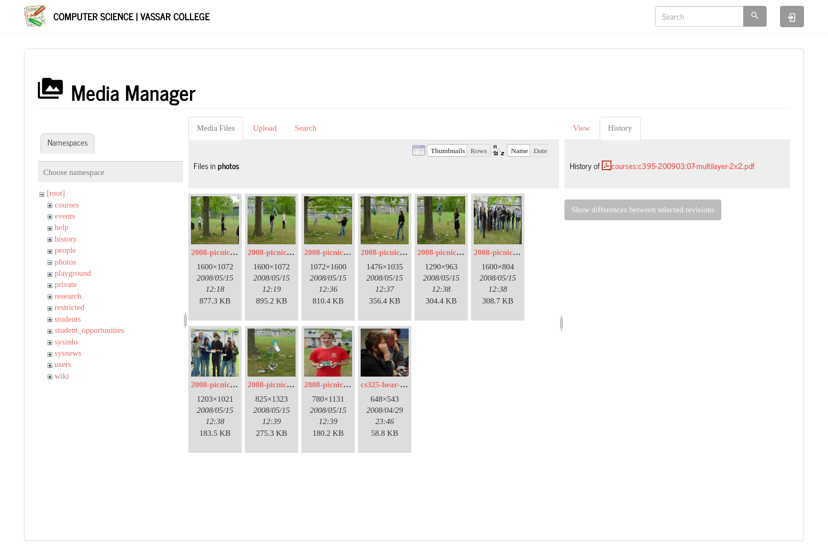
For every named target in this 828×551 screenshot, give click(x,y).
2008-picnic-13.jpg (335, 384)
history (66, 239)
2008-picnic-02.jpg (222, 252)
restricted (70, 307)
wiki (62, 376)
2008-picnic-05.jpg (335, 252)
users (63, 364)
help (62, 227)
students (68, 319)
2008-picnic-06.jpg (392, 252)
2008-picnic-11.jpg (279, 384)
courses (67, 205)
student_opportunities (89, 330)
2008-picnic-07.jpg (448, 252)
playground (73, 273)
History (620, 128)
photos (65, 262)
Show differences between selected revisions (642, 209)
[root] (56, 193)
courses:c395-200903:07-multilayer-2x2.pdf (682, 165)
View (581, 128)
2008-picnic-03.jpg (279, 252)
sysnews (68, 353)
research (68, 296)
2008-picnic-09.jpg (222, 384)
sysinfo (66, 342)
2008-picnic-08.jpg (505, 252)
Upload (264, 128)
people (65, 250)
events (65, 216)
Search (305, 128)
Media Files (216, 128)
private (66, 284)
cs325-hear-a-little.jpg (398, 384)
